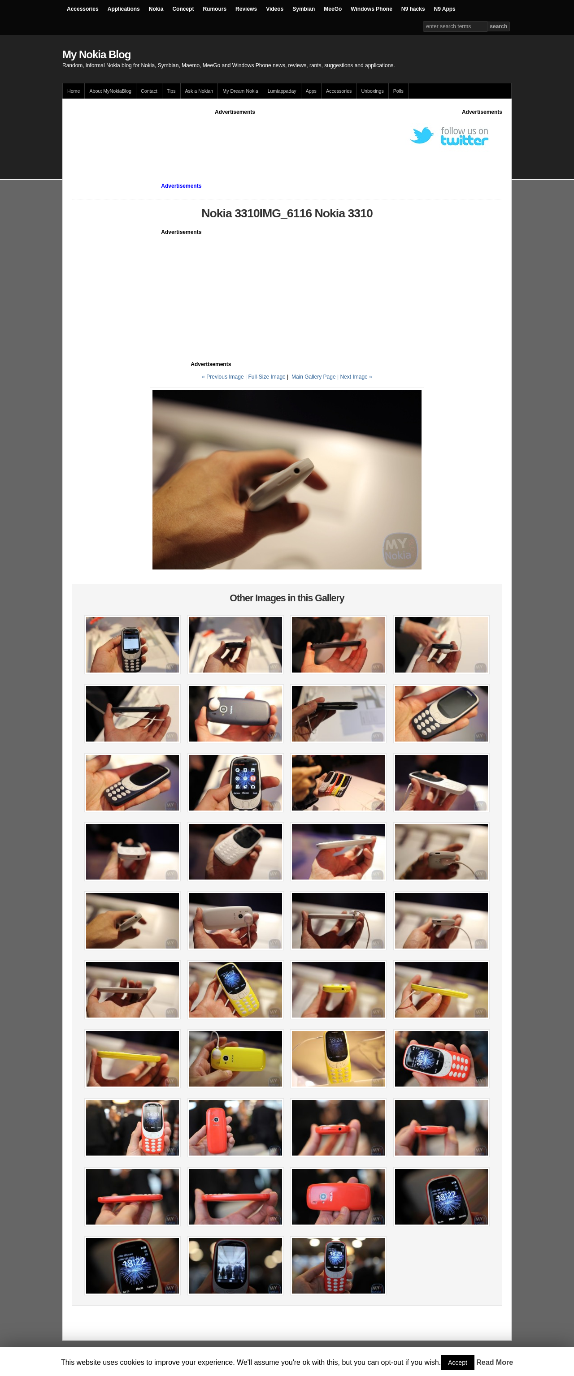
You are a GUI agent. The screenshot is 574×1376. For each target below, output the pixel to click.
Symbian (303, 9)
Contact (149, 91)
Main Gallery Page (313, 377)
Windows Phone (371, 9)
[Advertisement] (235, 136)
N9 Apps (445, 9)
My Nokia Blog (96, 54)
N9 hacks (413, 9)
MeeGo (333, 9)
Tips (171, 91)
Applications (124, 9)
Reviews (246, 9)
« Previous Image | (225, 377)
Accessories (83, 9)
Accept (457, 1362)
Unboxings (372, 91)
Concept (183, 9)
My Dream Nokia (240, 91)
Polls (398, 91)
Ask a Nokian (199, 91)
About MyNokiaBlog (110, 91)
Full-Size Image (266, 377)
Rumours (214, 9)
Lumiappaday (282, 91)
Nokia (156, 9)
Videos (274, 9)
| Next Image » (354, 377)
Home (73, 91)
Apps (311, 91)
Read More (494, 1362)
